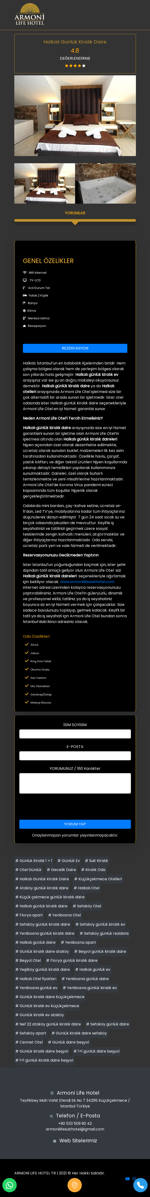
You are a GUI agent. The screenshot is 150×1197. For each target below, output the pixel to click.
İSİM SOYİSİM (75, 725)
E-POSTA (75, 746)
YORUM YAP (75, 824)
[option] (75, 115)
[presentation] (75, 806)
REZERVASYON (75, 348)
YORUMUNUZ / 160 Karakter (75, 768)
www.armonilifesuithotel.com (87, 581)
